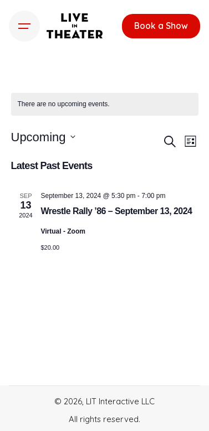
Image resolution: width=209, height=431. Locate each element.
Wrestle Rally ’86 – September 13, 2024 (116, 211)
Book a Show (161, 25)
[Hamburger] (24, 26)
